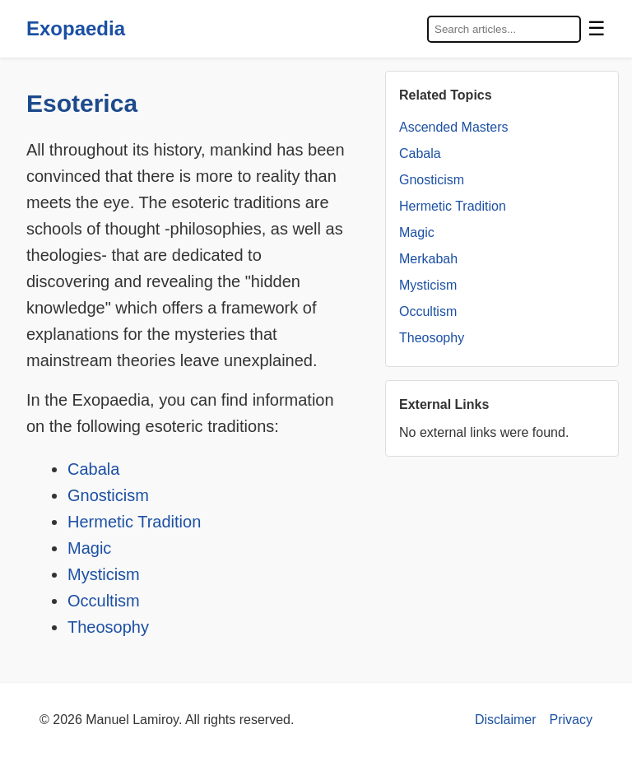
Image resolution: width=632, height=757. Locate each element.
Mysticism (103, 574)
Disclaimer (506, 720)
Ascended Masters (454, 127)
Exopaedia (75, 28)
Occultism (103, 601)
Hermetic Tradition (134, 522)
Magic (89, 548)
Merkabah (428, 259)
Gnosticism (108, 495)
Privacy (571, 720)
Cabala (93, 469)
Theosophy (108, 627)
